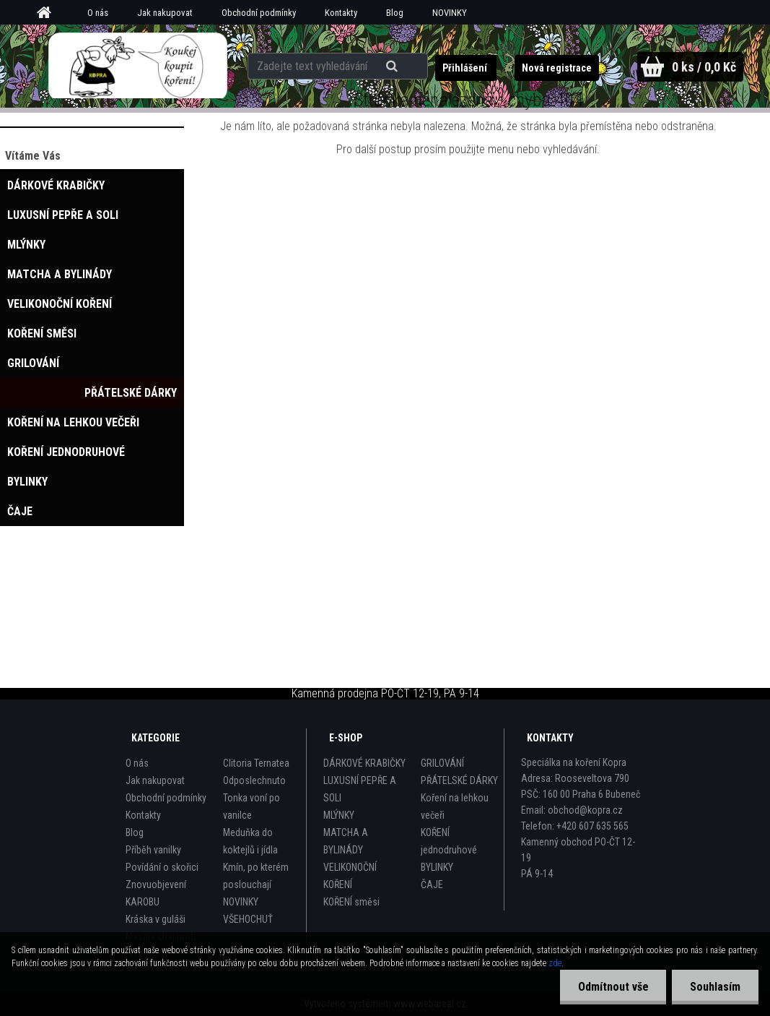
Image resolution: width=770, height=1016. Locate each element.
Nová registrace (556, 68)
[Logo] (138, 66)
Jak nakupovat (165, 12)
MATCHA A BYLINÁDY (345, 841)
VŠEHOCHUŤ (248, 919)
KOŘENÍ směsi (351, 902)
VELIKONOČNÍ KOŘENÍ (350, 875)
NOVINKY (449, 12)
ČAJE (432, 884)
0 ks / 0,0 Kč (703, 66)
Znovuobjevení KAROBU (156, 893)
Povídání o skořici (162, 867)
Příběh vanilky (153, 850)
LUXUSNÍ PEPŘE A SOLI (359, 789)
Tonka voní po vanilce (251, 806)
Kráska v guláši (155, 919)
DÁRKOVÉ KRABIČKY (364, 763)
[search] (394, 66)
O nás (97, 12)
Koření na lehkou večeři (455, 806)
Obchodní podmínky (259, 12)
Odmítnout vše (612, 987)
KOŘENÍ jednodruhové (449, 841)
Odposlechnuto (254, 780)
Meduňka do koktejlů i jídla (250, 841)
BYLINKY (437, 867)
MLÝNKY (338, 815)
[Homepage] (49, 13)
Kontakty (341, 12)
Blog (394, 12)
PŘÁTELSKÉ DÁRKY (459, 780)
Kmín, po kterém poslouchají (256, 875)
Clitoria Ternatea (256, 763)
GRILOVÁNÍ (442, 763)
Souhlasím (715, 987)
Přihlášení (465, 68)
